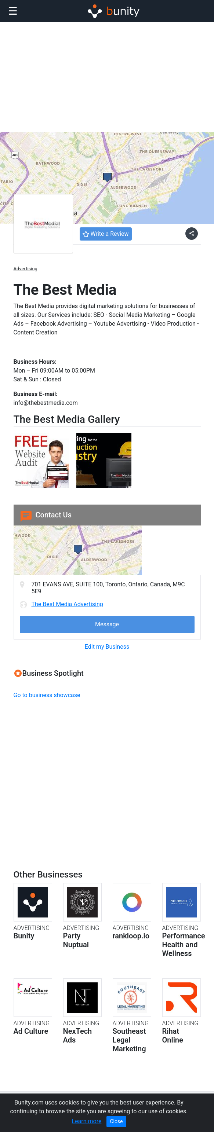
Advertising (25, 268)
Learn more (86, 1121)
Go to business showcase (47, 695)
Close (116, 1121)
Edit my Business (107, 646)
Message (107, 624)
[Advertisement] (107, 77)
